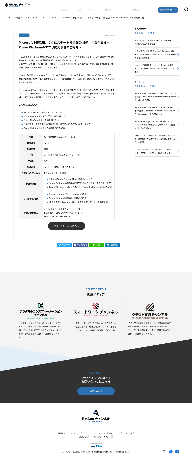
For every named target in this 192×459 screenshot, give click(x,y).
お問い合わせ (96, 391)
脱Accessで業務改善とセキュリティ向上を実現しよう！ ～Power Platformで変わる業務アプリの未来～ (155, 70)
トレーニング (130, 433)
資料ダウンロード (63, 433)
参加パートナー (127, 8)
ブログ (91, 8)
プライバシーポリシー (103, 437)
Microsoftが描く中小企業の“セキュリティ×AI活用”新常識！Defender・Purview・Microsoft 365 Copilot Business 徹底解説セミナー (155, 114)
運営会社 (83, 437)
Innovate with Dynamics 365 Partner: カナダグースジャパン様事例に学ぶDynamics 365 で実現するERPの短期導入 (155, 129)
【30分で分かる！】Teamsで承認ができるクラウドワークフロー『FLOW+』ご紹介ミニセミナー (155, 158)
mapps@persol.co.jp (61, 216)
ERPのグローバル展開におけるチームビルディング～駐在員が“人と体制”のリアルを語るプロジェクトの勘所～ (155, 143)
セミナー (24, 35)
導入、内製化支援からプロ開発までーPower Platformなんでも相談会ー (154, 42)
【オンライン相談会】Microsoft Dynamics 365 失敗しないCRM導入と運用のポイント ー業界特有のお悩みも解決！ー (154, 55)
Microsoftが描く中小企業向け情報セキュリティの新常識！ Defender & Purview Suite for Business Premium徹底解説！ (154, 99)
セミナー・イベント (107, 8)
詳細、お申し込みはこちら (67, 226)
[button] (186, 8)
